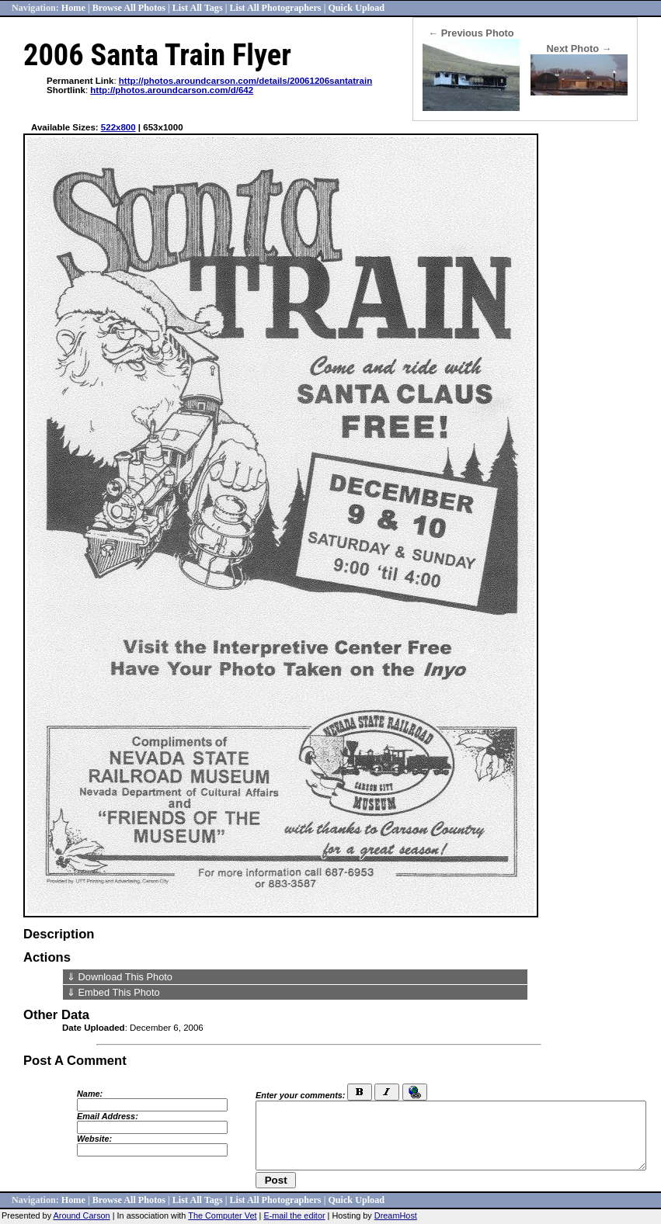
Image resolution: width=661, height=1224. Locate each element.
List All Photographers (275, 7)
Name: (90, 1093)
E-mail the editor (294, 1215)
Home (73, 7)
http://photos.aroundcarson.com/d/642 (171, 90)
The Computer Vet (222, 1215)
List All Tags (197, 7)
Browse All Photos (128, 7)
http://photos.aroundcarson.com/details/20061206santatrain (245, 80)
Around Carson (82, 1215)
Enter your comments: (300, 1095)
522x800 (118, 127)
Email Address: (107, 1116)
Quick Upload (356, 7)
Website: (94, 1138)
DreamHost (395, 1215)
